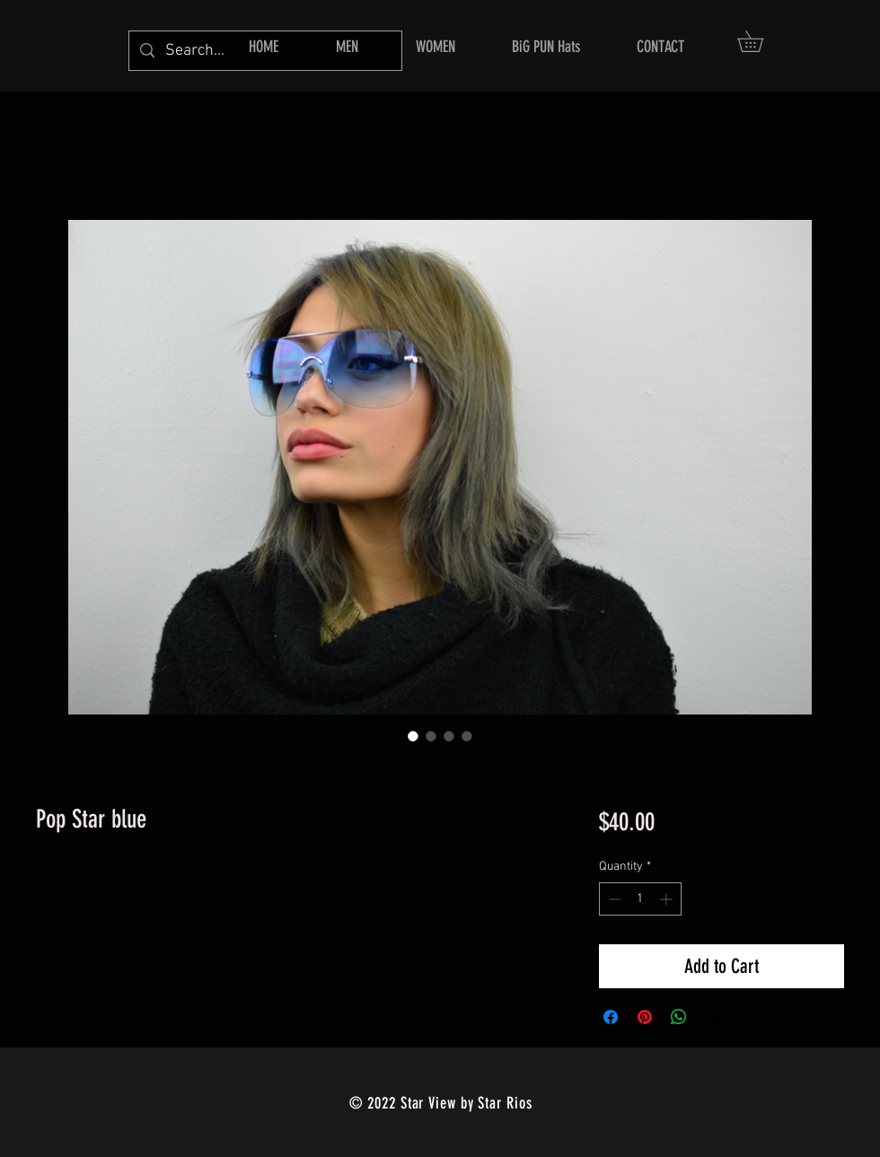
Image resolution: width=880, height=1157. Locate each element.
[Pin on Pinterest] (645, 1017)
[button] (760, 41)
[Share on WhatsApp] (679, 1017)
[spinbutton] (640, 899)
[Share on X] (713, 1017)
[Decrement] (613, 899)
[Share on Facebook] (610, 1017)
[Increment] (667, 899)
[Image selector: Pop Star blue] (413, 736)
